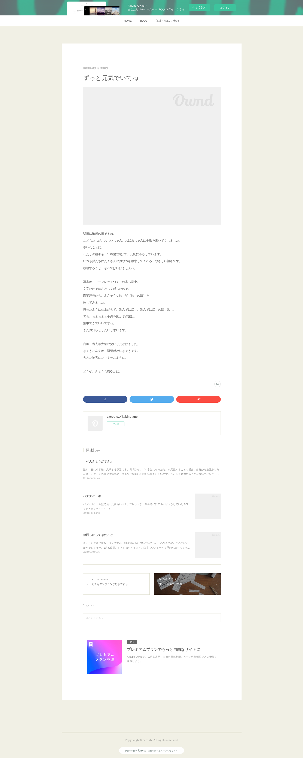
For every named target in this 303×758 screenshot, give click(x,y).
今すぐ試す (199, 7)
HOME (128, 20)
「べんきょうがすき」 (98, 461)
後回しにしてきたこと (98, 535)
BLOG (143, 20)
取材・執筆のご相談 (167, 20)
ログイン (225, 7)
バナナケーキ (92, 496)
